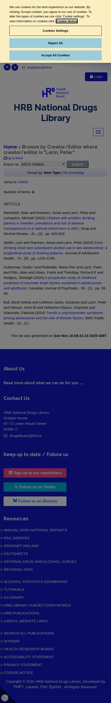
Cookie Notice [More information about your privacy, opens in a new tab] (66, 21)
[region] (55, 31)
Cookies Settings (55, 30)
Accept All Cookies (55, 55)
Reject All (55, 43)
